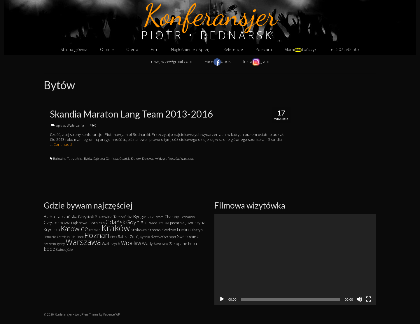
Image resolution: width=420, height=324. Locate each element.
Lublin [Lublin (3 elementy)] (183, 229)
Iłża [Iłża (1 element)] (166, 223)
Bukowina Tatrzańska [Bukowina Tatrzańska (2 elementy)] (113, 216)
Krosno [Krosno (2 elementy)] (154, 229)
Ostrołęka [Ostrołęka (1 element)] (63, 237)
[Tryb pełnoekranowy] (369, 299)
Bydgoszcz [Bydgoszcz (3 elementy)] (143, 216)
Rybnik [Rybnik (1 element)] (145, 237)
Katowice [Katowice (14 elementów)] (74, 228)
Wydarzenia (75, 125)
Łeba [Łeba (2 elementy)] (192, 243)
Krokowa (147, 159)
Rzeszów (173, 159)
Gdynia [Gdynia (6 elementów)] (135, 222)
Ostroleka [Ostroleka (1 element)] (50, 237)
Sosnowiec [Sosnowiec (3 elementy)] (188, 236)
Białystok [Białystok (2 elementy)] (86, 216)
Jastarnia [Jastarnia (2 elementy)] (177, 222)
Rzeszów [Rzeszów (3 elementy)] (159, 236)
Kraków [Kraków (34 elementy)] (116, 228)
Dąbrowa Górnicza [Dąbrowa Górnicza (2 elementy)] (88, 222)
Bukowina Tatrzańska (68, 159)
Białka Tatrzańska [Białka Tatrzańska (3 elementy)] (60, 216)
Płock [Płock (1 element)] (113, 237)
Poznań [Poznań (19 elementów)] (96, 235)
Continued (62, 144)
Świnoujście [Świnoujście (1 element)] (64, 250)
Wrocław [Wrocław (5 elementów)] (131, 242)
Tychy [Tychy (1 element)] (61, 244)
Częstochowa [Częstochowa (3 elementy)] (57, 222)
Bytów (88, 159)
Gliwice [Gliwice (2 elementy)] (151, 222)
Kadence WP (111, 314)
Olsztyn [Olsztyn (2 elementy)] (196, 229)
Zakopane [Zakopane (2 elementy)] (178, 243)
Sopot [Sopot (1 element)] (172, 237)
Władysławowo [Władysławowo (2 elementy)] (155, 243)
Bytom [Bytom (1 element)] (159, 217)
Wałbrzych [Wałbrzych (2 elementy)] (111, 243)
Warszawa (188, 159)
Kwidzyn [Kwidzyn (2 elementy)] (169, 229)
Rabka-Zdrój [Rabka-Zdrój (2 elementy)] (128, 236)
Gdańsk (125, 159)
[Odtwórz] (222, 299)
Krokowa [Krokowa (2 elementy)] (139, 229)
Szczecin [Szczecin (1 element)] (50, 244)
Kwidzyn (160, 159)
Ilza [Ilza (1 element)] (161, 223)
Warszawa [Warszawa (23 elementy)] (83, 242)
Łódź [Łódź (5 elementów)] (49, 248)
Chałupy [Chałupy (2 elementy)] (171, 216)
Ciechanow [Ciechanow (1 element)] (187, 217)
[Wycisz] (359, 299)
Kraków (136, 159)
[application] (295, 259)
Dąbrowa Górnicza (105, 159)
